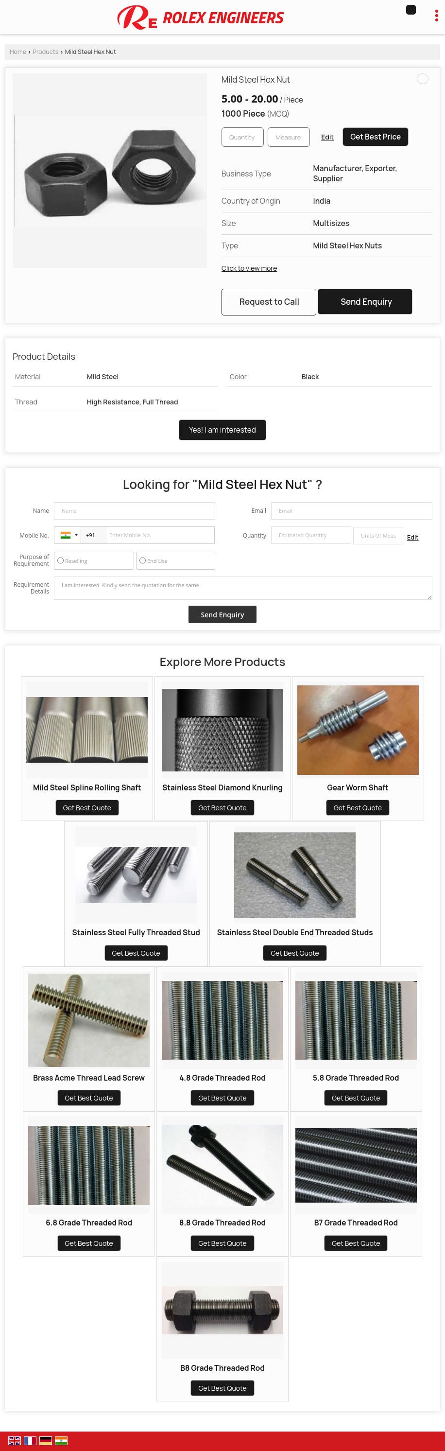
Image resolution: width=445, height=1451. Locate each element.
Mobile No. (34, 535)
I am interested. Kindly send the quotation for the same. (243, 588)
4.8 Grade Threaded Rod (222, 1078)
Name (41, 511)
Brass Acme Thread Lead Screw (89, 1078)
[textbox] (289, 137)
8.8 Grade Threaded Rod (222, 1223)
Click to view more (249, 268)
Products (45, 52)
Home (18, 52)
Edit (327, 136)
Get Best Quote (87, 807)
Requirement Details (31, 588)
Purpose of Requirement (31, 560)
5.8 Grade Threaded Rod (356, 1078)
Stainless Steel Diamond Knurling (222, 788)
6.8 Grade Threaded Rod (89, 1223)
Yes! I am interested (222, 430)
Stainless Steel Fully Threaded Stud (136, 932)
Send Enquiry (366, 301)
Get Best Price (375, 137)
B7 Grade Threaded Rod (356, 1223)
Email (258, 511)
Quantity (254, 535)
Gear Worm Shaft (357, 788)
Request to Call (269, 301)
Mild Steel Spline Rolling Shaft (87, 788)
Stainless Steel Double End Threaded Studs (295, 932)
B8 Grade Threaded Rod (222, 1368)
